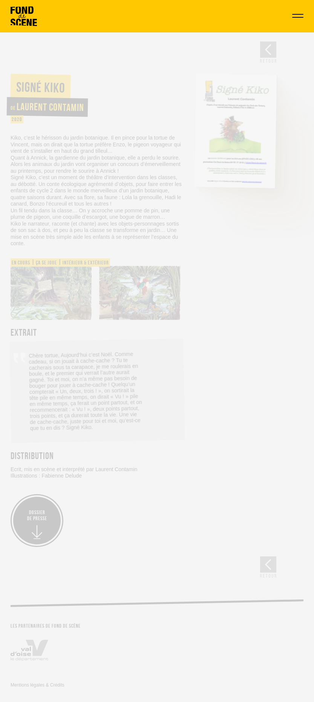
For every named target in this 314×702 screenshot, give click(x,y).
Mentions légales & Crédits (37, 685)
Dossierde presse (37, 515)
